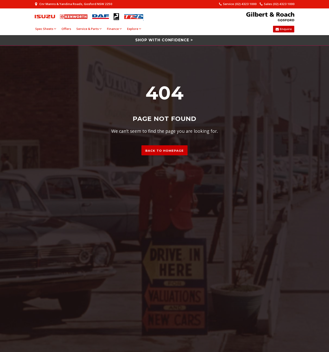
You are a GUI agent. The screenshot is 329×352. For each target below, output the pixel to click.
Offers (66, 29)
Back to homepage (164, 150)
